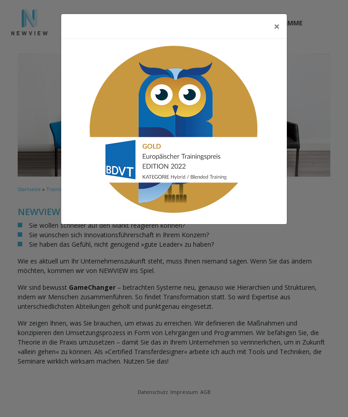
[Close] (277, 26)
